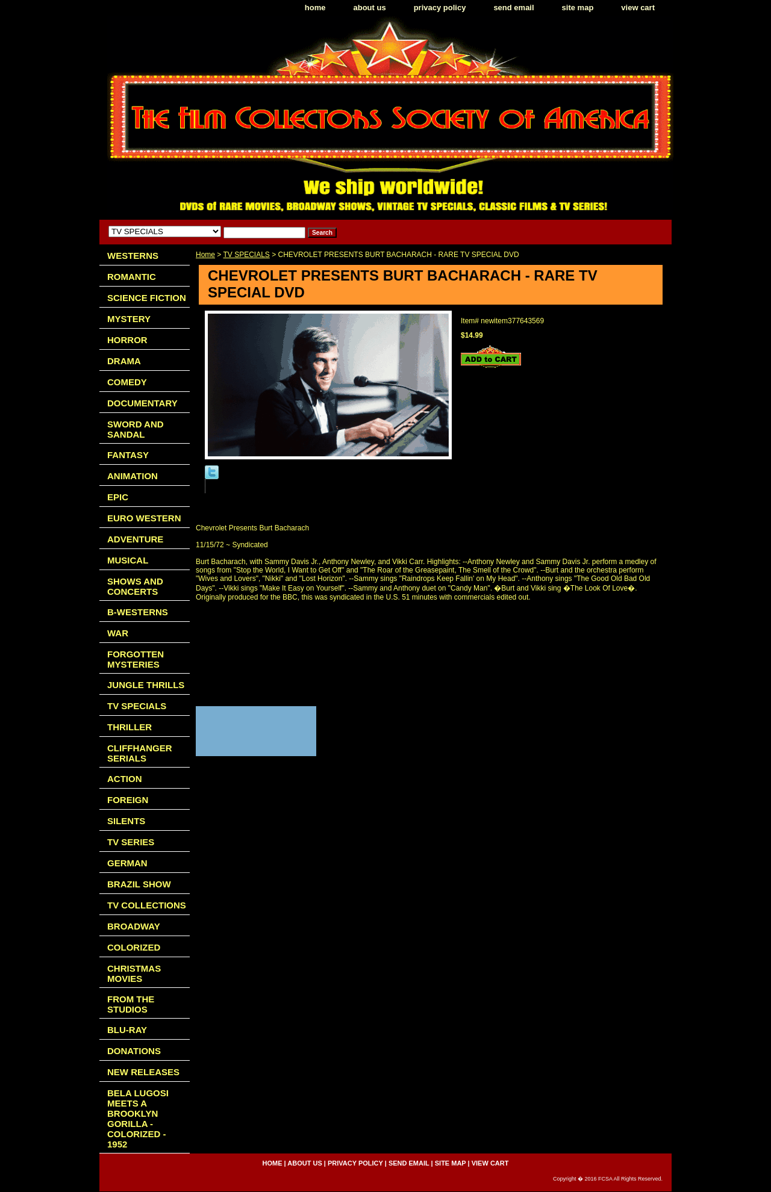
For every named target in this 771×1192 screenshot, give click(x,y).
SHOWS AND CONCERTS (135, 586)
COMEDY (127, 382)
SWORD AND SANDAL (135, 429)
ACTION (124, 779)
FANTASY (128, 455)
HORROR (127, 340)
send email (513, 7)
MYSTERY (129, 319)
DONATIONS (134, 1051)
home (315, 7)
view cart (638, 7)
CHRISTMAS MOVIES (134, 973)
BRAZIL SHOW (139, 884)
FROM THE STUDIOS (130, 1004)
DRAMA (124, 361)
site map (578, 7)
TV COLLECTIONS (146, 905)
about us (370, 7)
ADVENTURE (135, 539)
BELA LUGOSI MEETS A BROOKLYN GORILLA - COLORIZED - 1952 (138, 1118)
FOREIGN (127, 800)
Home (205, 254)
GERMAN (127, 863)
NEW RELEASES (143, 1072)
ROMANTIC (131, 277)
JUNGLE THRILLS (145, 685)
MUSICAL (127, 560)
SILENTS (126, 821)
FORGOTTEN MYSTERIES (135, 659)
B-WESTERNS (137, 612)
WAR (117, 633)
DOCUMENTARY (142, 403)
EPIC (117, 497)
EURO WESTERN (144, 518)
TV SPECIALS (246, 254)
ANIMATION (132, 476)
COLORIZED (133, 947)
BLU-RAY (127, 1030)
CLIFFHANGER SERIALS (139, 753)
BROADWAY (133, 926)
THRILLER (129, 727)
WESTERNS (132, 255)
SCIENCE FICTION (146, 298)
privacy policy (440, 7)
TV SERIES (130, 842)
